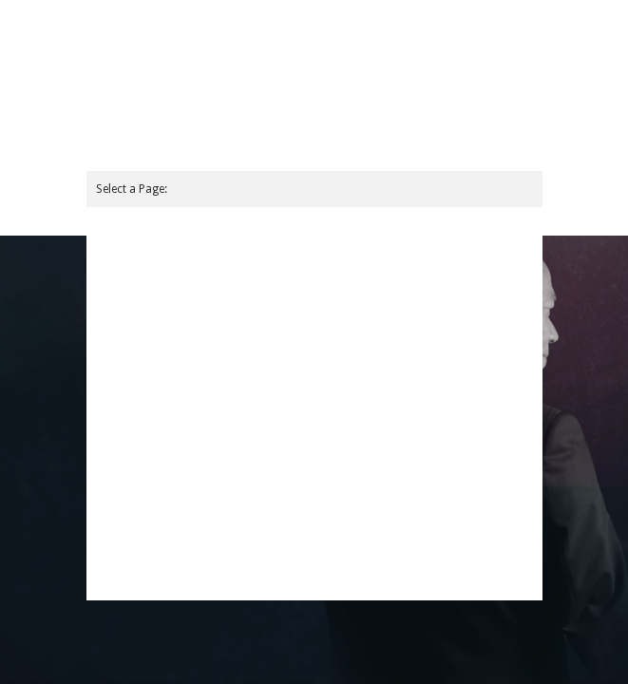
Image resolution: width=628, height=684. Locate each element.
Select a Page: (131, 189)
